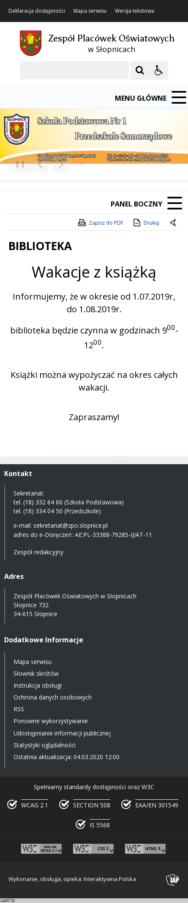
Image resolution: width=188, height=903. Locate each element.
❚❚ (17, 164)
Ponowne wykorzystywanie (51, 721)
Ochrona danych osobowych (53, 697)
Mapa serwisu (90, 11)
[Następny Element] (61, 165)
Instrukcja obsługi (38, 685)
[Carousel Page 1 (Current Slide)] (82, 164)
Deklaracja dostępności (36, 11)
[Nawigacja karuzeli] (51, 165)
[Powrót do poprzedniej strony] (174, 223)
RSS (19, 709)
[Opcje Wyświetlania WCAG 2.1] (159, 70)
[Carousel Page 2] (90, 164)
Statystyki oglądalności (45, 745)
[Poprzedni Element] (40, 165)
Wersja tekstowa (134, 11)
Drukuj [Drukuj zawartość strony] (145, 222)
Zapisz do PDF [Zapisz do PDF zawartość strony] (100, 222)
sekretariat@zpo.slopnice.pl (70, 525)
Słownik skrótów (36, 673)
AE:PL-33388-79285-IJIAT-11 (113, 535)
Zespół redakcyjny (38, 552)
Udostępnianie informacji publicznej (62, 733)
